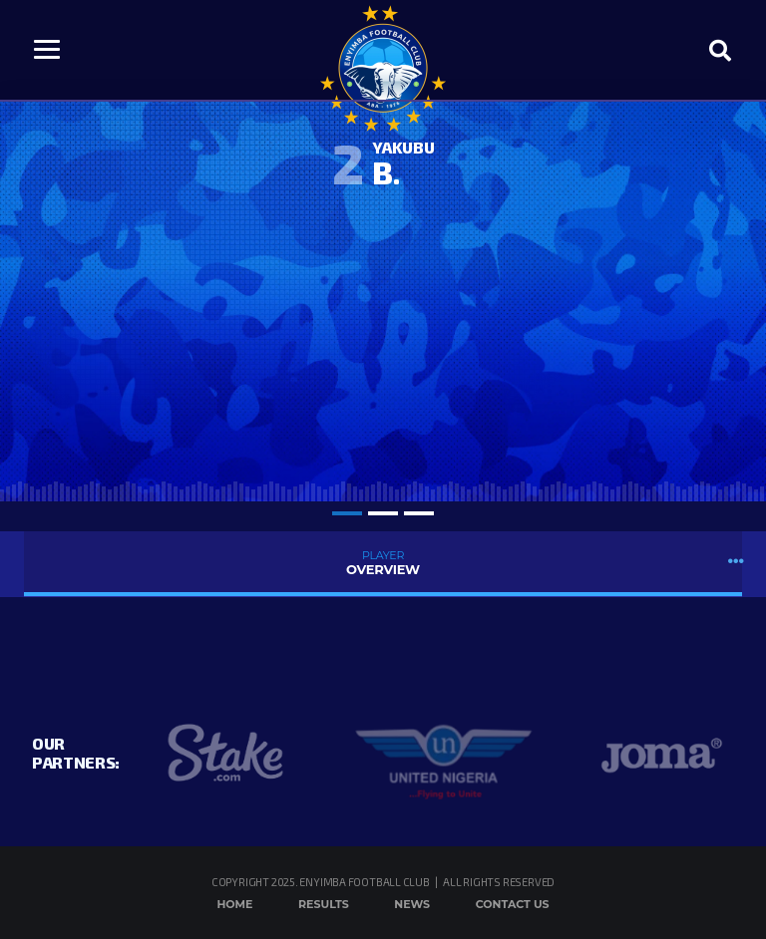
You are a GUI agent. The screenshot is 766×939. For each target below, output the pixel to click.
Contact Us (513, 904)
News (412, 904)
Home (234, 904)
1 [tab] (347, 513)
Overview (383, 562)
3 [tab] (419, 513)
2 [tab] (383, 513)
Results (323, 904)
